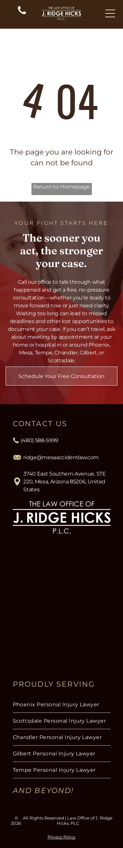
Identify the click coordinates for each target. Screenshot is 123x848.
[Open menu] (110, 13)
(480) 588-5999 (40, 440)
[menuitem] (62, 704)
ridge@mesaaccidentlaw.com (61, 457)
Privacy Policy (61, 836)
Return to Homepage (61, 187)
